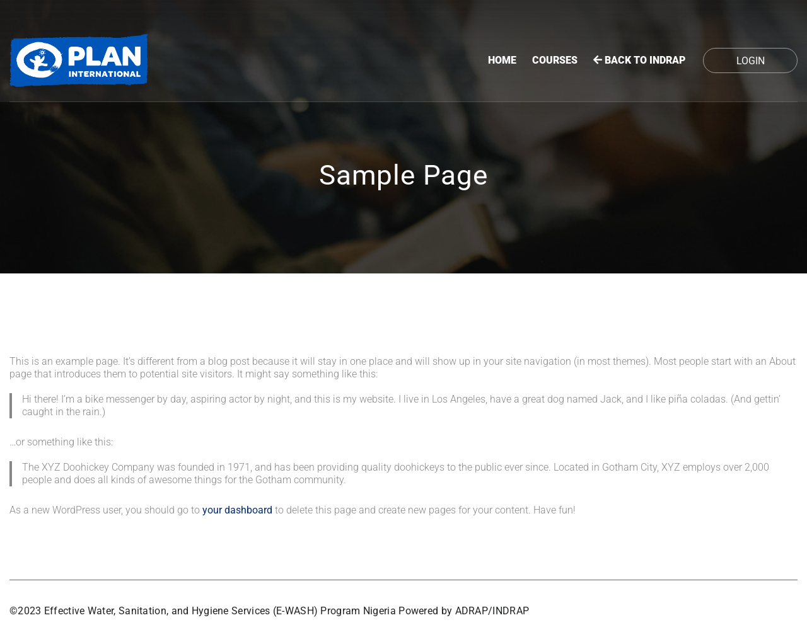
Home (502, 60)
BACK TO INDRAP (639, 60)
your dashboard (237, 510)
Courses (555, 60)
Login (750, 61)
